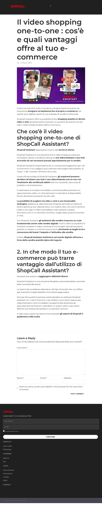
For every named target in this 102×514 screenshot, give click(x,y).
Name (20, 388)
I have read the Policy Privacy (12, 441)
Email (43, 388)
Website (67, 388)
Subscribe (50, 447)
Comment (22, 357)
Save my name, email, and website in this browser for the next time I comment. (51, 398)
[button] (51, 5)
